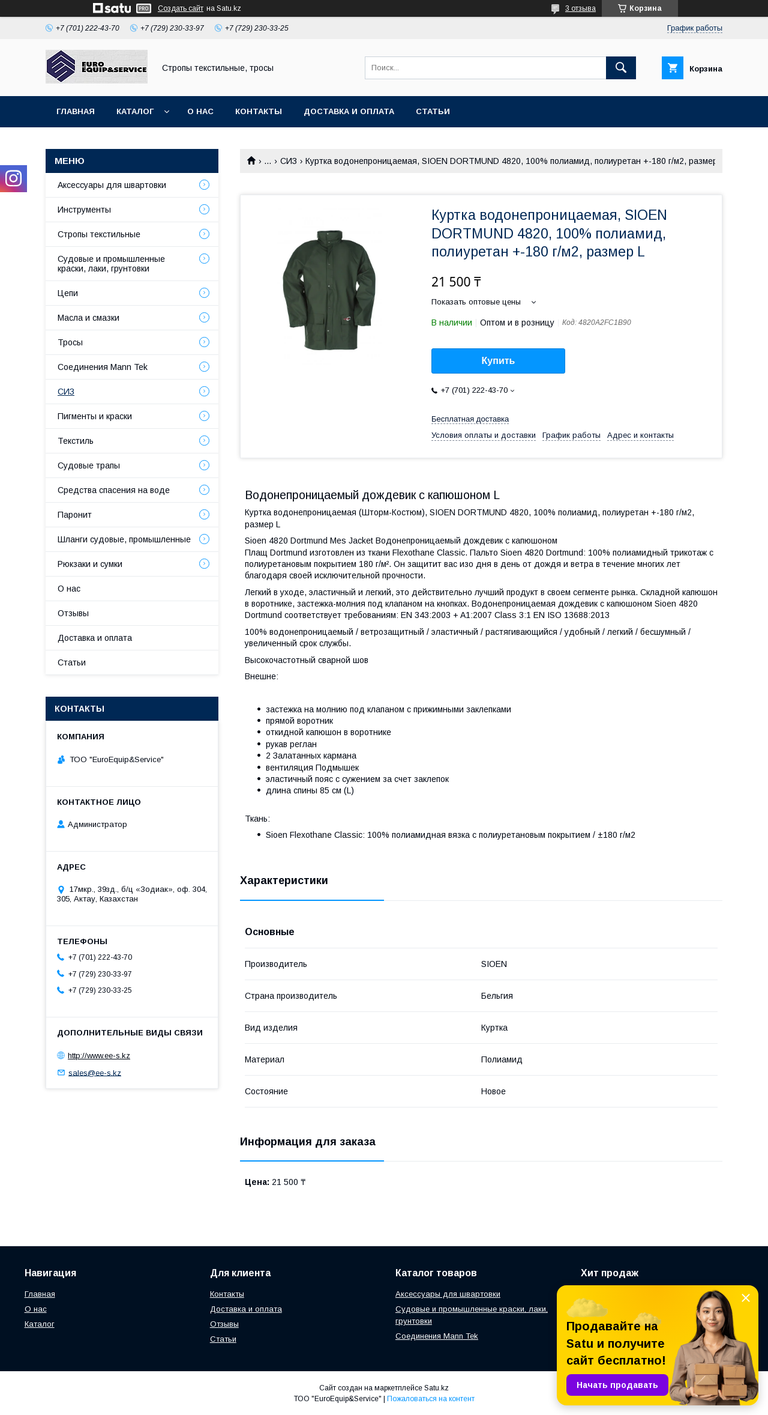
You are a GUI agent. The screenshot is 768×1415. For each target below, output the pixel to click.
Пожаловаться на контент (431, 1399)
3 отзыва (580, 8)
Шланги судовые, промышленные (124, 539)
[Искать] (621, 67)
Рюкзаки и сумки (90, 564)
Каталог (135, 111)
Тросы (70, 342)
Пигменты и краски (95, 416)
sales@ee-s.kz (94, 1072)
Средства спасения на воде (114, 490)
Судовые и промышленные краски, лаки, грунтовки (111, 263)
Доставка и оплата (349, 111)
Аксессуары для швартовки (112, 185)
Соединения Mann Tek (103, 367)
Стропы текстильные (99, 234)
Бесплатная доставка (470, 418)
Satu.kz (436, 1388)
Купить (498, 361)
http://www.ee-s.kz (99, 1055)
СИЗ (288, 161)
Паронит (75, 515)
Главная (75, 111)
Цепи (68, 293)
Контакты (258, 111)
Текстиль (76, 441)
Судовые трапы (89, 465)
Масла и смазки (88, 318)
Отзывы (73, 613)
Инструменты (84, 209)
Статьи (433, 111)
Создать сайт (180, 8)
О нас (200, 111)
